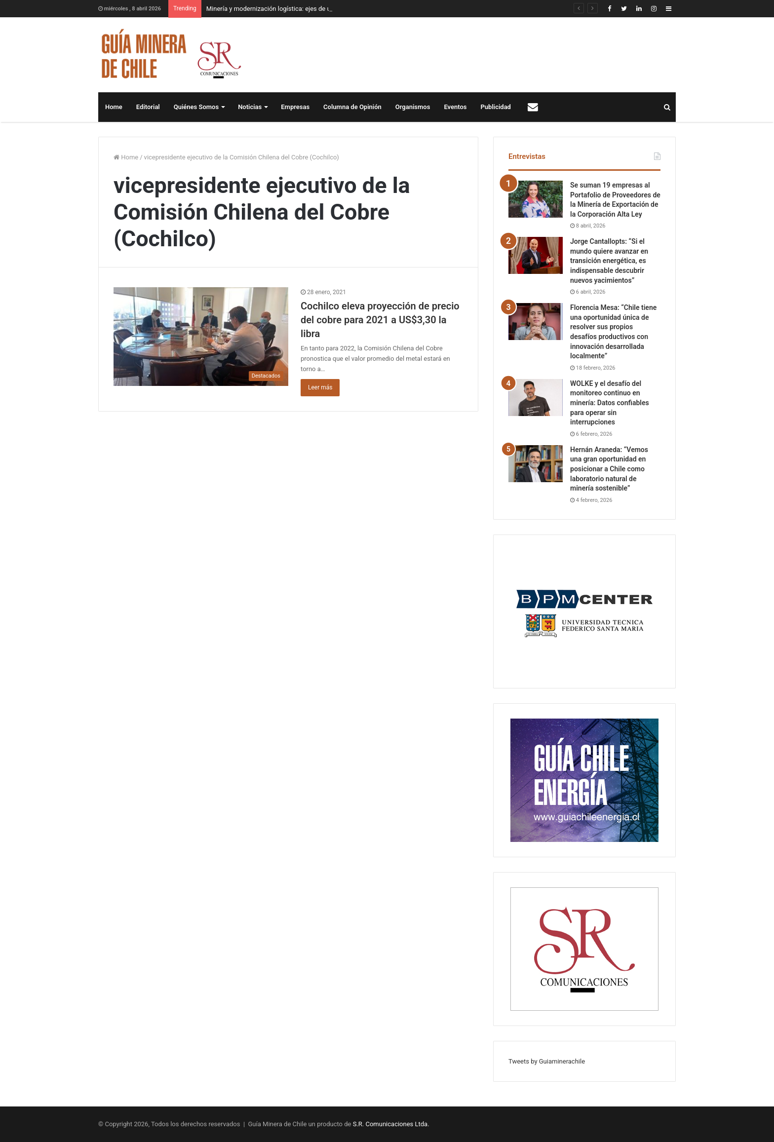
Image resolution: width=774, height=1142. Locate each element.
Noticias (250, 107)
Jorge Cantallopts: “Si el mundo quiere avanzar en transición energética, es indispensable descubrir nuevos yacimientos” (609, 260)
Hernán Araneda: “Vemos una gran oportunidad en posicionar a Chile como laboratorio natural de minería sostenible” (609, 469)
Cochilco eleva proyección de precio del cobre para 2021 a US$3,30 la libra (380, 320)
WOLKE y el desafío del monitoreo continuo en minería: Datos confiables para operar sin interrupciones (609, 403)
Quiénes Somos (196, 107)
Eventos (455, 107)
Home (113, 107)
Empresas (295, 107)
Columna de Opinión (352, 107)
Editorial (148, 107)
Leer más (320, 387)
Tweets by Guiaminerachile (546, 1061)
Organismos (412, 107)
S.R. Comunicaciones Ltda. (391, 1124)
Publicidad (496, 107)
